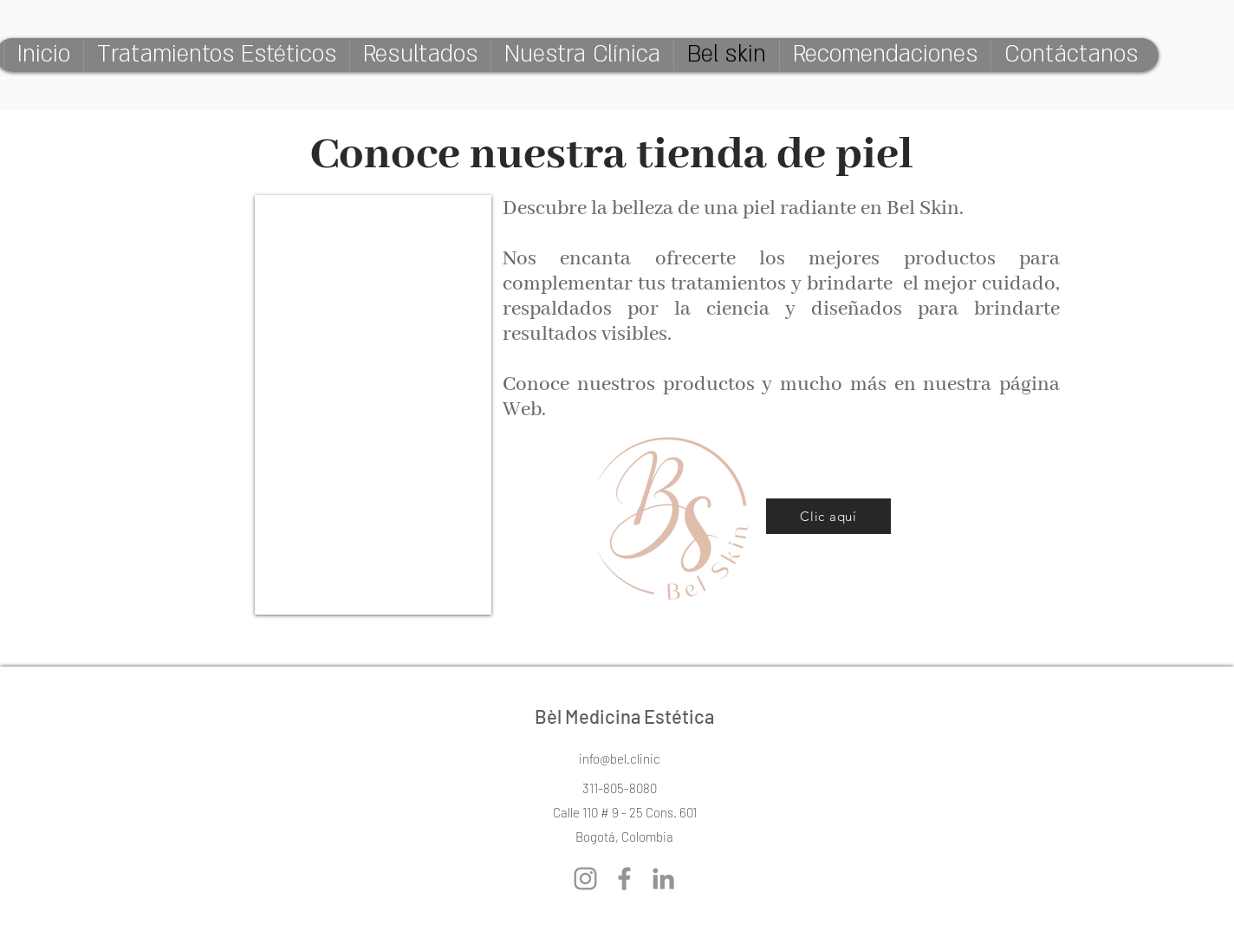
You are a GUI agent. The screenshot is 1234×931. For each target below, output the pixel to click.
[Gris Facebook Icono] (624, 878)
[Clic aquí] (828, 516)
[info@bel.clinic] (619, 758)
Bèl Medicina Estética (624, 716)
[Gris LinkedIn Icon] (663, 878)
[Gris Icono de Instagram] (585, 878)
